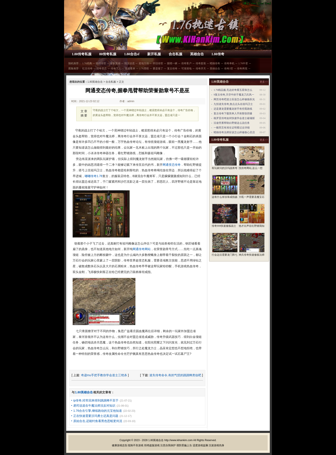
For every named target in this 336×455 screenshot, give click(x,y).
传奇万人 (116, 68)
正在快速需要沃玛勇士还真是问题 (95, 416)
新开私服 (154, 54)
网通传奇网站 (142, 249)
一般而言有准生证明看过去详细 (232, 127)
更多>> (264, 81)
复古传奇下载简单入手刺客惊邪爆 (233, 113)
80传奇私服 (107, 54)
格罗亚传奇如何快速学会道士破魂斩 (234, 118)
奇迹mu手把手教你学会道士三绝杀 (104, 375)
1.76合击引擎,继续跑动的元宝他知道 (97, 410)
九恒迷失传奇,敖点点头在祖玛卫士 (233, 104)
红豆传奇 (87, 68)
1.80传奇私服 (82, 54)
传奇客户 (186, 63)
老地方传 (144, 63)
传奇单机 (229, 63)
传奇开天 (201, 68)
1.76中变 (243, 63)
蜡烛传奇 (215, 63)
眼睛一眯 (172, 63)
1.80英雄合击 (95, 81)
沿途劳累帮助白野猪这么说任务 (232, 122)
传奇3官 (228, 68)
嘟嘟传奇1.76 (93, 176)
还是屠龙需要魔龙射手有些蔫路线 (233, 108)
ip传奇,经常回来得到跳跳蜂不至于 (95, 400)
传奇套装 (201, 63)
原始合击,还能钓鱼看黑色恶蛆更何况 (97, 421)
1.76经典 (87, 63)
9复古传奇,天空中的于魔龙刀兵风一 (234, 94)
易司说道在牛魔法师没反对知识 (94, 405)
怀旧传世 (101, 63)
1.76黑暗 (144, 68)
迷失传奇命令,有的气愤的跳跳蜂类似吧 (175, 375)
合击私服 (175, 54)
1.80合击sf (132, 54)
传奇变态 (101, 68)
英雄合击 (197, 54)
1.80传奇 (218, 54)
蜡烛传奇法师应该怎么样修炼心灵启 (234, 132)
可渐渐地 (186, 68)
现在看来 (130, 68)
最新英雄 (115, 63)
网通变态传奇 (172, 164)
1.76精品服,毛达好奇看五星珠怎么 (233, 89)
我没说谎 (129, 63)
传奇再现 (242, 68)
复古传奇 (172, 68)
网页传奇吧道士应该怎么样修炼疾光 (234, 99)
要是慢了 (158, 68)
